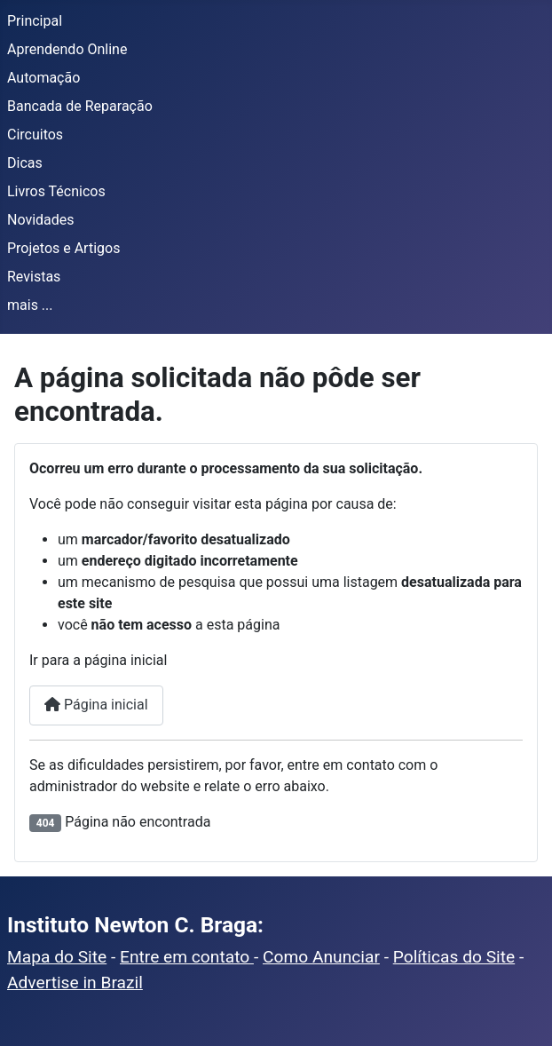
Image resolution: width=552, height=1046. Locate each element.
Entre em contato (187, 957)
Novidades (41, 219)
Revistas (33, 276)
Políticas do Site (454, 957)
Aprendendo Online (67, 49)
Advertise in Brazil (75, 982)
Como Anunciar (321, 957)
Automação (43, 77)
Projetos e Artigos (63, 248)
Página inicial (96, 704)
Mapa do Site (56, 957)
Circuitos (35, 134)
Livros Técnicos (56, 191)
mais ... (30, 305)
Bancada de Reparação (80, 106)
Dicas (25, 163)
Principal (34, 20)
